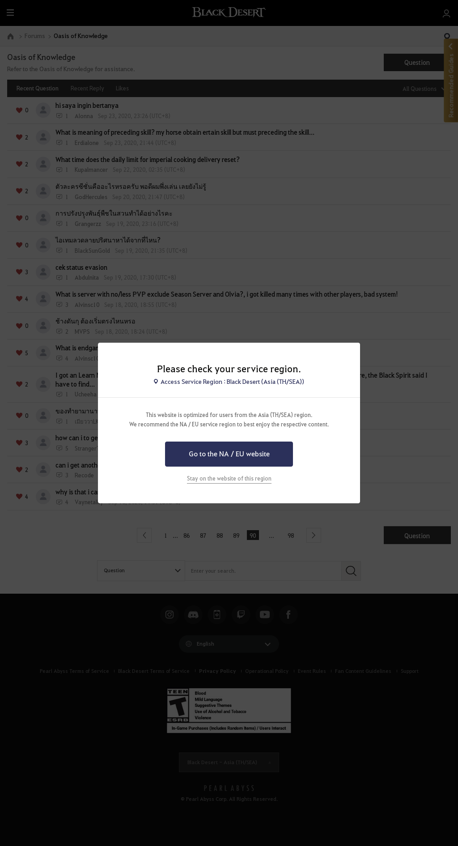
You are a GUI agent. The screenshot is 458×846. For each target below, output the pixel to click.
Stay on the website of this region (229, 478)
